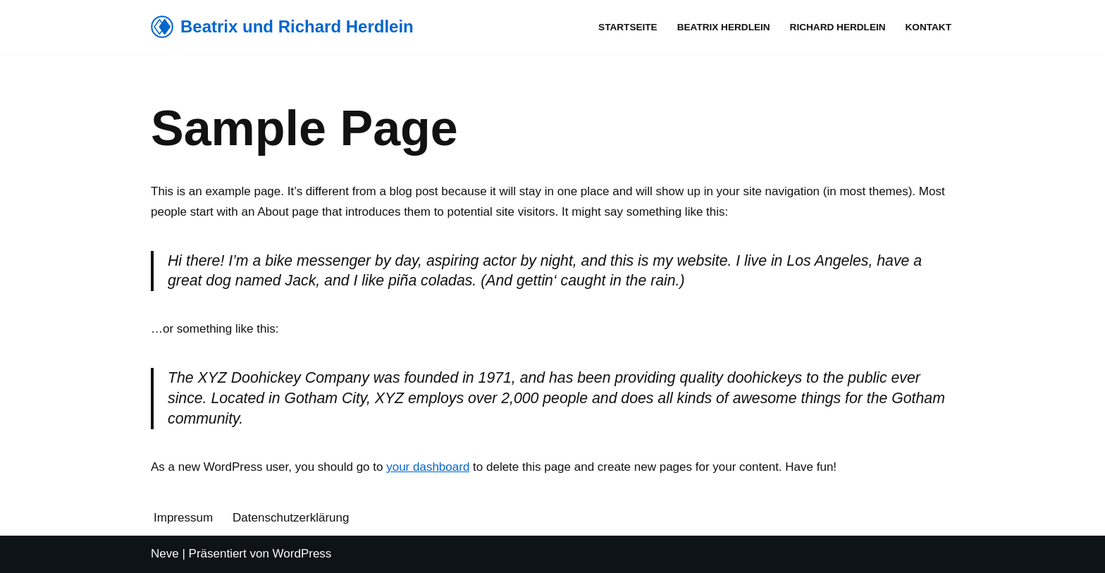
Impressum (183, 517)
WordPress (302, 553)
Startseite (628, 27)
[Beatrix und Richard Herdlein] (282, 27)
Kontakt (928, 27)
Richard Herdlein (838, 27)
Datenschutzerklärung (291, 517)
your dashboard (427, 467)
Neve (165, 553)
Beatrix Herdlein (723, 27)
